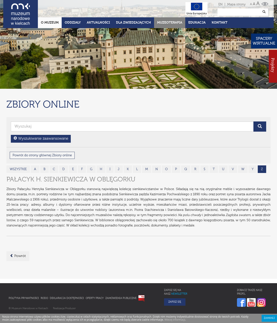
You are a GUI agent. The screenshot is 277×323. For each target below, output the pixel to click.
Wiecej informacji (174, 300)
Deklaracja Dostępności (67, 279)
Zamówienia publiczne (121, 279)
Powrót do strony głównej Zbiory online (42, 136)
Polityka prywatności (24, 279)
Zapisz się (174, 283)
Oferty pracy (95, 279)
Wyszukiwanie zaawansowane (40, 119)
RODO (44, 279)
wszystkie (18, 150)
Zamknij (269, 299)
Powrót (18, 237)
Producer (70, 289)
